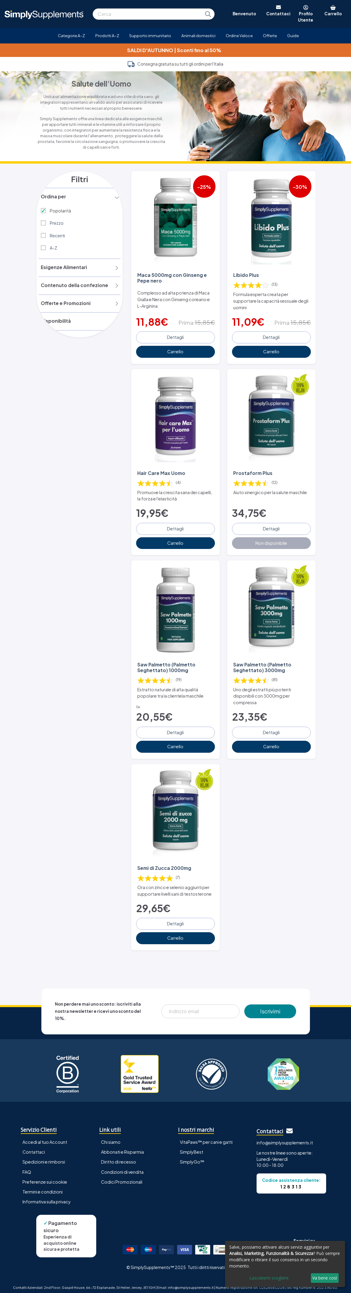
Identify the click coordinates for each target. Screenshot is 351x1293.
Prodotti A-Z (107, 35)
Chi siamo (110, 1138)
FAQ (26, 1167)
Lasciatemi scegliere (269, 1278)
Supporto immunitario (150, 35)
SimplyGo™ (192, 1158)
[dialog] (285, 1264)
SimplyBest (191, 1148)
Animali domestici (198, 35)
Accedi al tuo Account (44, 1138)
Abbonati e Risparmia (122, 1148)
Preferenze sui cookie (44, 1177)
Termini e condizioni (42, 1187)
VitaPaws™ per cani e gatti (206, 1138)
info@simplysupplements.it (285, 1138)
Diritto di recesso (118, 1158)
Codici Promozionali (121, 1177)
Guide (293, 35)
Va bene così (324, 1278)
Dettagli (175, 336)
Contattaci (33, 1148)
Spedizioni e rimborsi (43, 1158)
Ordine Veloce (239, 35)
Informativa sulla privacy (46, 1197)
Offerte (270, 35)
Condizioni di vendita (122, 1167)
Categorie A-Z (71, 35)
